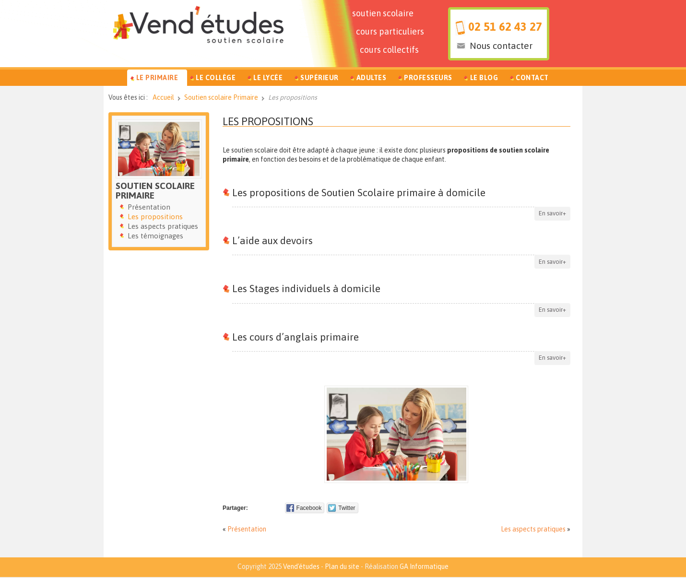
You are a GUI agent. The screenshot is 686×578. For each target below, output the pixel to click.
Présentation (246, 529)
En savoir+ (552, 213)
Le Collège (216, 78)
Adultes (371, 78)
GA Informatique (424, 566)
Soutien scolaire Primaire (221, 97)
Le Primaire (157, 78)
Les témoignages (155, 236)
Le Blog (484, 78)
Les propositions (268, 121)
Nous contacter (501, 45)
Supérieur (319, 78)
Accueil (163, 97)
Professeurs (428, 78)
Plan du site (342, 566)
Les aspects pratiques (533, 529)
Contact (532, 78)
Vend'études (301, 566)
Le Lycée (268, 78)
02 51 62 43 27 (505, 26)
